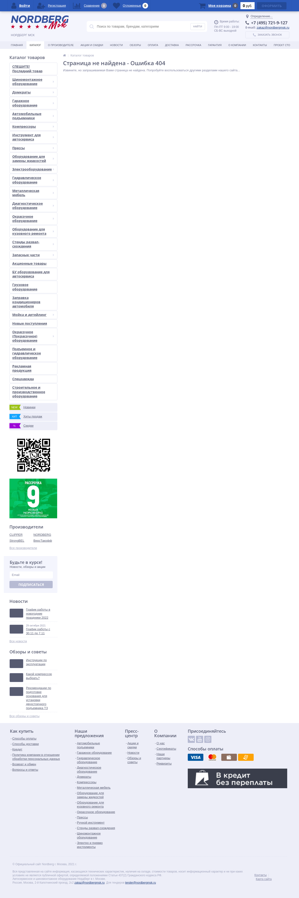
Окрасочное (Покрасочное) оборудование (33, 336)
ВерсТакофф (43, 540)
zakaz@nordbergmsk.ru (273, 27)
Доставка (172, 45)
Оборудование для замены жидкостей (33, 158)
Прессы (33, 148)
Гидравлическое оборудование (33, 179)
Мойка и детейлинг (33, 314)
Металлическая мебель (33, 192)
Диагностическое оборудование (33, 205)
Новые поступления (29, 323)
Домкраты (33, 92)
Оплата (153, 45)
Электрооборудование (33, 169)
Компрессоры (33, 126)
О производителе (61, 45)
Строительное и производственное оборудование (28, 391)
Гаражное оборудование (33, 102)
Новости (116, 45)
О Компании (237, 45)
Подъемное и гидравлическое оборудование (26, 353)
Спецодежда (23, 379)
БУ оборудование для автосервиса (31, 274)
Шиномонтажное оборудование (33, 81)
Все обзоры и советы (24, 716)
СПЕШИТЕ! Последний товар (27, 68)
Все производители (23, 548)
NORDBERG (42, 534)
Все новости (18, 641)
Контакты (260, 45)
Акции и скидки (92, 45)
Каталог (35, 45)
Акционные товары (29, 263)
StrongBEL (16, 540)
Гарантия (215, 45)
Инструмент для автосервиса (33, 137)
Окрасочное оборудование (33, 218)
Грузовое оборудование (24, 286)
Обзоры (135, 45)
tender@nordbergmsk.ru (140, 882)
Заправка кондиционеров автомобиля (26, 301)
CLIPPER (16, 534)
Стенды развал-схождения (33, 244)
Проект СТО (282, 45)
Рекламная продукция (21, 368)
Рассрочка (193, 45)
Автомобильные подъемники (33, 115)
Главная (17, 45)
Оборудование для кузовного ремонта (33, 231)
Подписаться (31, 584)
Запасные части (33, 255)
